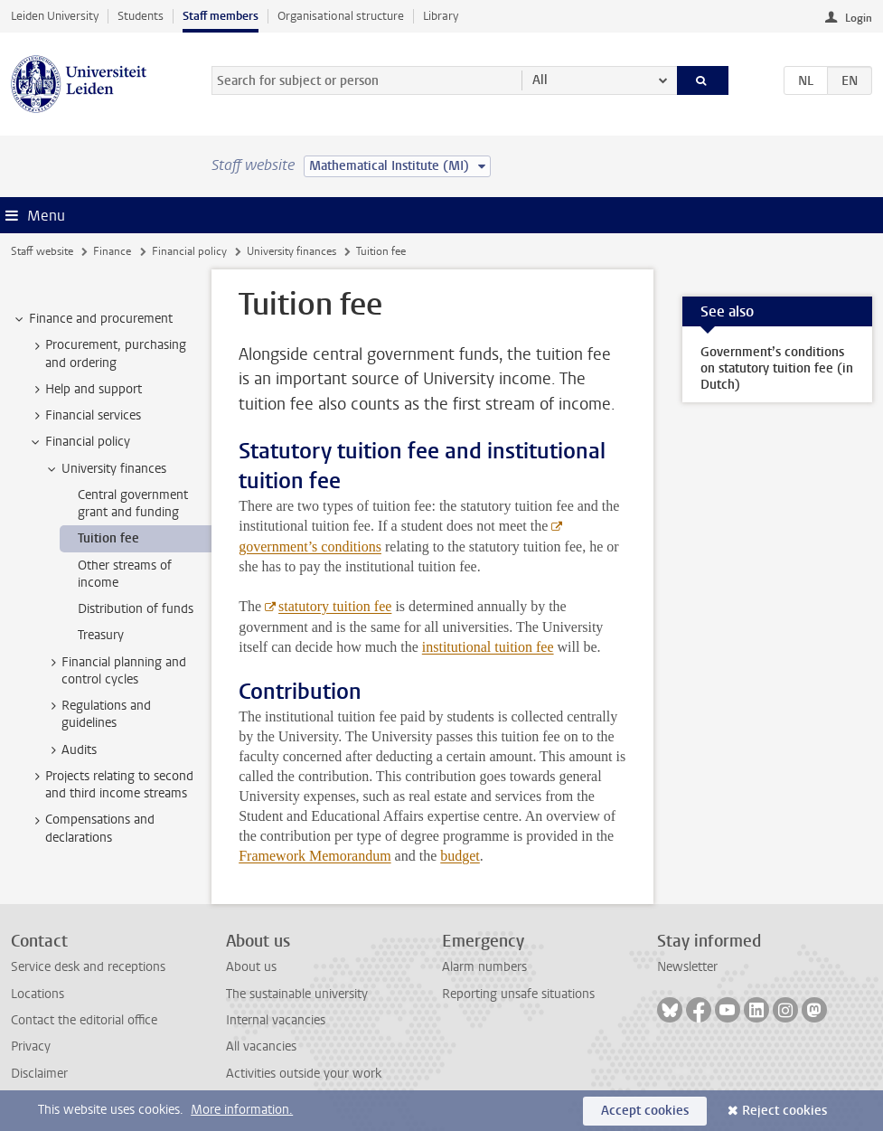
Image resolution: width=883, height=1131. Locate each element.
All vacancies (261, 1046)
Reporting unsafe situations (518, 994)
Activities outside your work (303, 1073)
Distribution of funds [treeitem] (135, 608)
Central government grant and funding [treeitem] (133, 503)
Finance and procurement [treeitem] (92, 319)
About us (251, 966)
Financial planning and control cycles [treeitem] (115, 671)
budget (460, 855)
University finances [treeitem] (105, 469)
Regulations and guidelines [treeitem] (97, 714)
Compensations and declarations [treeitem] (91, 828)
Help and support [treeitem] (85, 390)
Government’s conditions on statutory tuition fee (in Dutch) (776, 368)
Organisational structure (340, 16)
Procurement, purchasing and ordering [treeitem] (107, 353)
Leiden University (55, 16)
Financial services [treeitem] (84, 416)
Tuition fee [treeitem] (108, 538)
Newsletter (687, 966)
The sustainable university (297, 994)
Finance (112, 251)
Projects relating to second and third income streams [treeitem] (110, 785)
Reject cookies (784, 1110)
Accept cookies (645, 1110)
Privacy (31, 1046)
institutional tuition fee (488, 647)
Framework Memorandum (314, 855)
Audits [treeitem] (70, 750)
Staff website (42, 251)
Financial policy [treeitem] (79, 442)
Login (858, 18)
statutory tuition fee (334, 606)
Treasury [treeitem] (101, 635)
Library (440, 16)
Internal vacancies (275, 1020)
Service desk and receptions (88, 966)
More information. (242, 1109)
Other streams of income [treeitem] (125, 574)
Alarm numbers (484, 966)
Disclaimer (39, 1073)
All (540, 80)
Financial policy (189, 251)
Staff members (220, 16)
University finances (291, 251)
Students (140, 16)
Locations (37, 994)
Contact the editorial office (84, 1020)
